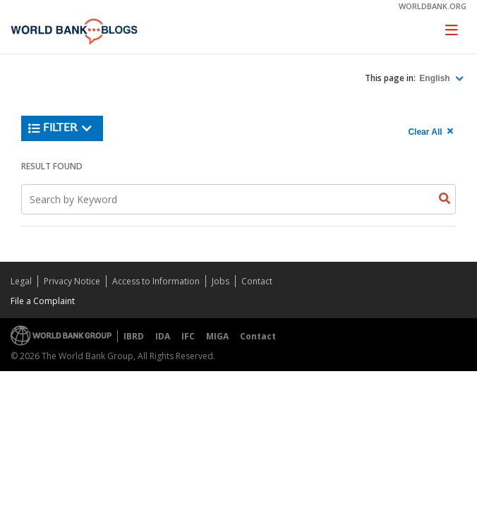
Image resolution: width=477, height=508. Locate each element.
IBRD (133, 336)
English (435, 78)
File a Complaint (43, 301)
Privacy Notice (72, 281)
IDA (162, 336)
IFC (188, 336)
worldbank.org (432, 6)
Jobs (220, 281)
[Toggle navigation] (451, 30)
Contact (256, 281)
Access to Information (156, 281)
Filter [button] (60, 128)
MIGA (217, 336)
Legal (21, 281)
